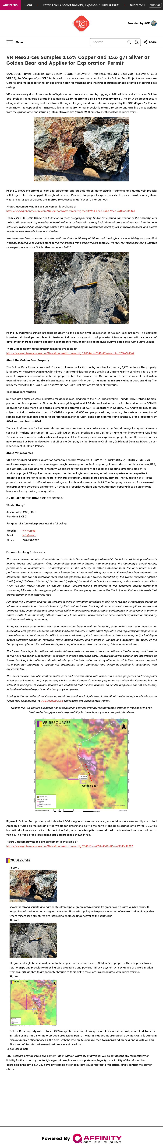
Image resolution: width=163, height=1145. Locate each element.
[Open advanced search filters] (137, 42)
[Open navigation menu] (14, 42)
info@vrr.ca (29, 535)
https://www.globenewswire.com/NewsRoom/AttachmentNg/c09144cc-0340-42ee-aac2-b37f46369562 (70, 353)
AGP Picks (10, 5)
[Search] (107, 42)
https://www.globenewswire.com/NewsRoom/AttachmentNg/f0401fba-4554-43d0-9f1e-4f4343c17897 (69, 846)
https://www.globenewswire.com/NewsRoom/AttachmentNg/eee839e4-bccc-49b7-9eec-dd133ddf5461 (70, 211)
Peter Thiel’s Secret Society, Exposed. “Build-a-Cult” (89, 5)
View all (155, 5)
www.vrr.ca (28, 530)
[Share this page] (150, 42)
